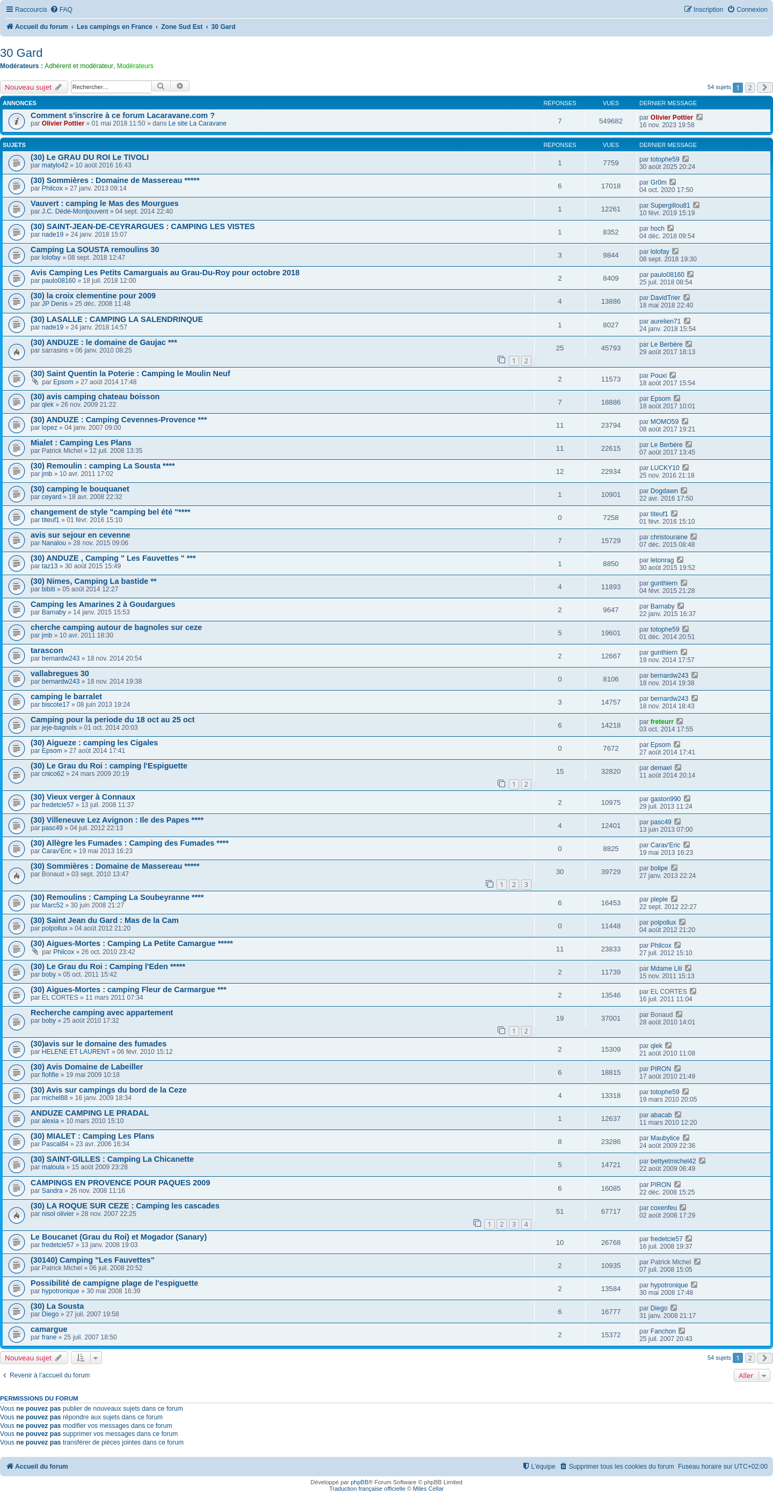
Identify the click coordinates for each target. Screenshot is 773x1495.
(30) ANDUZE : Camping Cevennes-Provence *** (119, 419)
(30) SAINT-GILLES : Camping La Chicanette (112, 1159)
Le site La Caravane (198, 123)
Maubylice (665, 1138)
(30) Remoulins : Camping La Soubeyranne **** (117, 897)
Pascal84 (55, 1144)
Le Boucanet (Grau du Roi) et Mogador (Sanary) (119, 1237)
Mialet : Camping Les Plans (81, 442)
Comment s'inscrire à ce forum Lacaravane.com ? (123, 115)
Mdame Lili (666, 968)
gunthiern (664, 583)
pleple (659, 899)
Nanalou (54, 543)
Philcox (52, 188)
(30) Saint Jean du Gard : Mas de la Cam (105, 920)
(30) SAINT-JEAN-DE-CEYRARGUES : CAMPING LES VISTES (143, 226)
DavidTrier (665, 298)
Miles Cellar (428, 1488)
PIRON (661, 1069)
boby (49, 974)
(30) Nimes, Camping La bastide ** (94, 581)
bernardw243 (61, 658)
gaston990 (666, 799)
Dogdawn (664, 491)
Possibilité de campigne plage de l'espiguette (114, 1283)
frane (49, 1337)
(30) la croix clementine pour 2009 (93, 295)
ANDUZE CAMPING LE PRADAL (90, 1113)
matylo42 (55, 165)
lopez (49, 427)
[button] (765, 87)
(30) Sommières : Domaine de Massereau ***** (115, 180)
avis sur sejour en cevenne (80, 535)
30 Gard (21, 53)
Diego (50, 1314)
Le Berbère (667, 344)
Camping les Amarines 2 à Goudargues (103, 604)
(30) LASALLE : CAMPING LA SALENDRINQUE (117, 319)
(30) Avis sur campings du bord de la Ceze (109, 1090)
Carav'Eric (56, 851)
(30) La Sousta (57, 1306)
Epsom (63, 382)
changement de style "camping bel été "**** (111, 512)
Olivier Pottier (63, 123)
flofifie (50, 1075)
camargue (49, 1329)
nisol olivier (58, 1214)
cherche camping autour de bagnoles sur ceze (116, 627)
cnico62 (53, 774)
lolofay (51, 257)
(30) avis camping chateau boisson (95, 396)
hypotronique (60, 1291)
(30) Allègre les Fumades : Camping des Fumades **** (130, 843)
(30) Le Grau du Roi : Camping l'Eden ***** (108, 966)
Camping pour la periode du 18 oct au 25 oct (113, 719)
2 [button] (750, 87)
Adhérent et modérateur (79, 66)
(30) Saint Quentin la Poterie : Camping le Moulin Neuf (130, 373)
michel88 (55, 1098)
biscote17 (56, 704)
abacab (661, 1115)
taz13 (50, 566)
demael (661, 768)
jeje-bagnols (59, 727)
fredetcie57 (58, 805)
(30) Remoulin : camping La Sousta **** (103, 465)
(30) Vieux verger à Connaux (83, 797)
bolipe (659, 868)
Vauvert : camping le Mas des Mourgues (105, 203)
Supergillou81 (670, 205)
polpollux (55, 928)
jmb (47, 474)
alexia (50, 1121)
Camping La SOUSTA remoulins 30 (95, 249)
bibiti (48, 589)
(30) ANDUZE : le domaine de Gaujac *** (104, 342)
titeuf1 (51, 520)
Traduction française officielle (367, 1488)
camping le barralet (66, 696)
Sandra (52, 1190)
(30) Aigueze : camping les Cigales (94, 742)
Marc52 (52, 905)
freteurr (662, 721)
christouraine (669, 537)
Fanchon (663, 1331)
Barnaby (54, 612)
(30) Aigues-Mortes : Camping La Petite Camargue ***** (132, 943)
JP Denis (55, 303)
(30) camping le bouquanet (80, 489)
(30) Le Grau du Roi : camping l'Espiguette (109, 765)
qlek (48, 404)
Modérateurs (135, 66)
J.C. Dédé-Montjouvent (75, 211)
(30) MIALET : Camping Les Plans (93, 1136)
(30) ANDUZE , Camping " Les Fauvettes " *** (113, 558)
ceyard (51, 497)
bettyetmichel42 (673, 1161)
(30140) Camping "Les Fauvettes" (93, 1260)
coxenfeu (664, 1208)
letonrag (662, 560)
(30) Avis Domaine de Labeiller (87, 1066)
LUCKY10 (665, 468)
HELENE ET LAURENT (76, 1052)
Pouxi (659, 375)
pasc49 (52, 828)
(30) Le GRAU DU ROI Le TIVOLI (90, 157)
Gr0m (659, 182)
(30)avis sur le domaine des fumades (98, 1043)
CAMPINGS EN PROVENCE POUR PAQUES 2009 (120, 1182)
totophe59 (665, 159)
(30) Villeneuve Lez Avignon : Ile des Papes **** (117, 820)
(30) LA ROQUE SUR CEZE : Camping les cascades (125, 1205)
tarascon (47, 650)
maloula (53, 1167)
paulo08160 (59, 280)
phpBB (359, 1482)
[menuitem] (61, 10)
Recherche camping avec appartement (102, 1012)
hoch (658, 228)
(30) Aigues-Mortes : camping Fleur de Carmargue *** (129, 989)
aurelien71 (666, 321)
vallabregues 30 (60, 673)
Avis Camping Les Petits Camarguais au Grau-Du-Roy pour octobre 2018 (165, 272)
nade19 (52, 234)
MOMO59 (665, 422)
